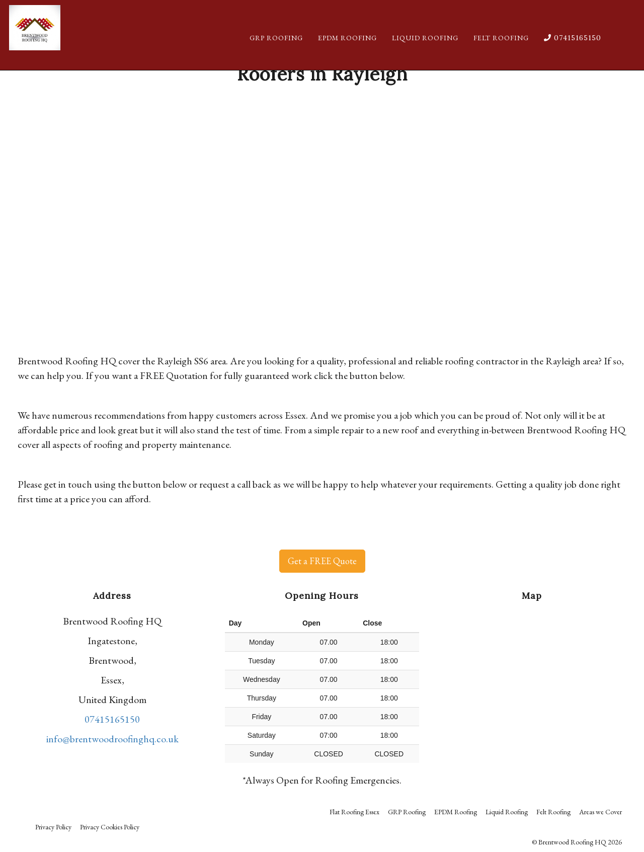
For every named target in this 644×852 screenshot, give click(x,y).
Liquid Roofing (425, 47)
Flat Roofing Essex (354, 811)
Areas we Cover (600, 811)
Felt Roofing (501, 47)
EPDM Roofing (347, 47)
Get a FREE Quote (322, 561)
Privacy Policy (53, 826)
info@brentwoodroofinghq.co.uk (112, 738)
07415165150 (572, 47)
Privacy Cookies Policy (109, 826)
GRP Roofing (276, 47)
